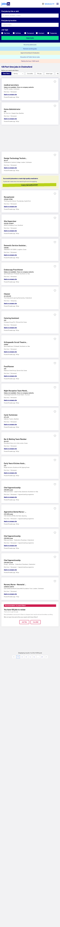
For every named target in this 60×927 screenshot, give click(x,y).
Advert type (49, 73)
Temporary (52, 33)
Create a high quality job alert (31, 185)
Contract (40, 33)
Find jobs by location (8, 21)
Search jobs (30, 38)
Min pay (39, 73)
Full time (17, 33)
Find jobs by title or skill (10, 11)
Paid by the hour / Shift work (30, 61)
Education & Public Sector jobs (30, 57)
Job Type (4, 30)
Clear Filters (6, 73)
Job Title (24, 622)
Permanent (29, 33)
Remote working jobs (30, 49)
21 (42, 657)
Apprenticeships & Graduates (30, 53)
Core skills (30, 73)
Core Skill (35, 622)
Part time (5, 33)
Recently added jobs (30, 44)
